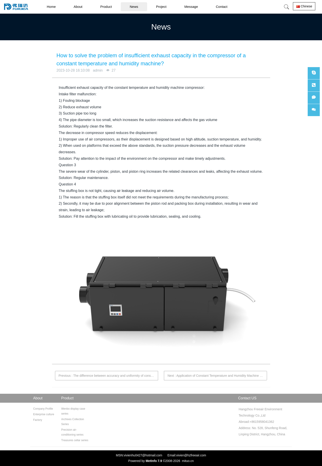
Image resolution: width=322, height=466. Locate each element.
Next (217, 375)
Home (51, 7)
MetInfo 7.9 (154, 461)
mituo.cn (188, 461)
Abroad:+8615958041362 (255, 421)
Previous (108, 375)
